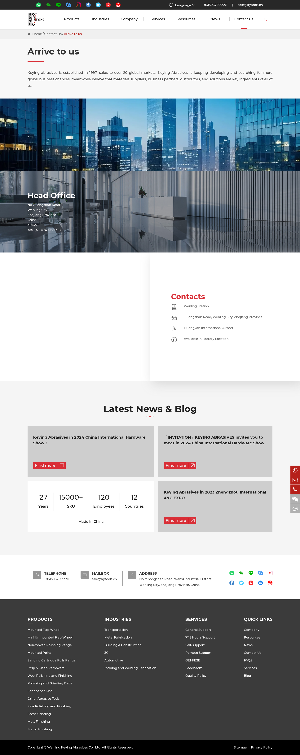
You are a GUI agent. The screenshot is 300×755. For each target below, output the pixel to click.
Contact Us (243, 19)
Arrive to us (73, 34)
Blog (247, 675)
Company (129, 19)
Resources (186, 19)
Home (37, 34)
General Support (198, 629)
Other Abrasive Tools (44, 698)
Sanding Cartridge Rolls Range (52, 660)
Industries (100, 19)
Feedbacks (193, 668)
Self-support (195, 645)
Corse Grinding (39, 714)
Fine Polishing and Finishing (49, 706)
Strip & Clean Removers (46, 668)
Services (158, 19)
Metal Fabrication (118, 637)
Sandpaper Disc (40, 691)
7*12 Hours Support (200, 637)
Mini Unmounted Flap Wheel (50, 637)
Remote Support (198, 652)
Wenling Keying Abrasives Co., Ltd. (74, 747)
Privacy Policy (261, 747)
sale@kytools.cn (250, 5)
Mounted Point (39, 652)
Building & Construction (123, 645)
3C (106, 652)
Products (71, 19)
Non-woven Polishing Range (50, 645)
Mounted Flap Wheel (44, 629)
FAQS (248, 660)
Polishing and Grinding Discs (50, 683)
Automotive (113, 660)
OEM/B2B (192, 660)
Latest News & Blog (150, 411)
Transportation (116, 629)
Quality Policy (195, 675)
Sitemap (240, 747)
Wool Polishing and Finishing (50, 675)
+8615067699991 (214, 5)
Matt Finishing (39, 721)
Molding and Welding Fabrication (130, 668)
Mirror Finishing (40, 729)
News (215, 19)
